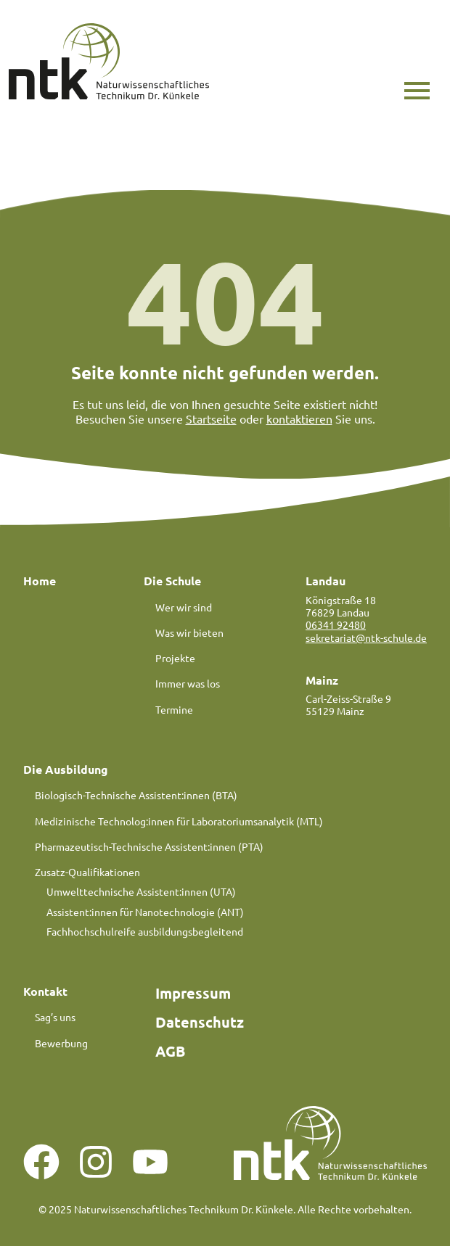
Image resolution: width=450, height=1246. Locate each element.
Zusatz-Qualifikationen (87, 871)
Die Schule (172, 580)
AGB (170, 1051)
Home (39, 580)
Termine (174, 709)
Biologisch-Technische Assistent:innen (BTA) (136, 794)
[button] (417, 90)
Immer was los (187, 683)
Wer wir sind (183, 607)
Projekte (175, 657)
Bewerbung (61, 1042)
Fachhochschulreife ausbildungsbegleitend (144, 931)
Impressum (193, 993)
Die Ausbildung (65, 769)
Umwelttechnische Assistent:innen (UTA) (141, 891)
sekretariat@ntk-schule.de (366, 637)
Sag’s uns (55, 1016)
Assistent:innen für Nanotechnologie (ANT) (145, 911)
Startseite (211, 418)
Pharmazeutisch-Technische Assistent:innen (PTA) (149, 846)
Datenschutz (199, 1022)
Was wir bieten (189, 632)
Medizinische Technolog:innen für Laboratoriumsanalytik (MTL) (179, 821)
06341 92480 (336, 624)
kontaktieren (299, 418)
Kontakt (45, 991)
